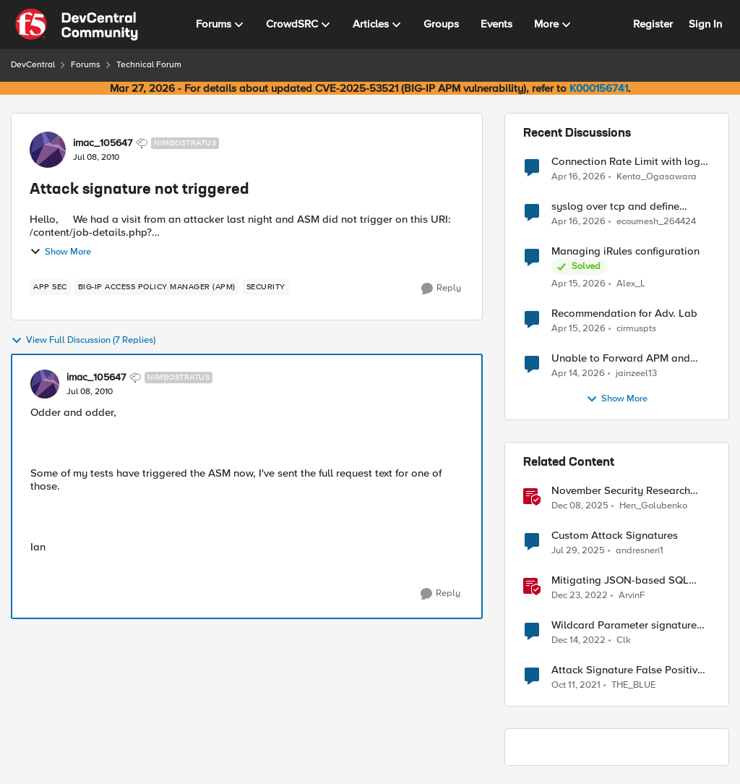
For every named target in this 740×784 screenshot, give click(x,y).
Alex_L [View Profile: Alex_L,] (630, 283)
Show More (60, 251)
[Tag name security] (266, 287)
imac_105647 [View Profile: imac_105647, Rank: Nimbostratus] (102, 143)
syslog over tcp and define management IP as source (615, 206)
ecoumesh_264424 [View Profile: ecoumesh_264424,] (656, 221)
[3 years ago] (579, 596)
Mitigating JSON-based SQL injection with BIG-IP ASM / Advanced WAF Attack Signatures (620, 580)
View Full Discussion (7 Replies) (83, 340)
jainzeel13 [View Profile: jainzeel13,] (636, 373)
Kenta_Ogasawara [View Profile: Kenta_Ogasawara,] (656, 176)
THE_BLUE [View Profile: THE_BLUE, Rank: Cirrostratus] (633, 685)
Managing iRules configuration (625, 251)
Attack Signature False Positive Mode (627, 670)
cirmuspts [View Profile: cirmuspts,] (636, 328)
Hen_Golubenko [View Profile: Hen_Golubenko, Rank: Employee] (653, 505)
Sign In (705, 23)
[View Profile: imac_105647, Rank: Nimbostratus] (48, 150)
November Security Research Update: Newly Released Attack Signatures (629, 491)
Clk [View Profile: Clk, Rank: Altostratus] (623, 640)
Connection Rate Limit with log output (625, 161)
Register (653, 23)
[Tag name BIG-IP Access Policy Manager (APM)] (156, 287)
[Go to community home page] (76, 24)
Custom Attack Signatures (614, 535)
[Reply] (441, 288)
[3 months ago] (578, 176)
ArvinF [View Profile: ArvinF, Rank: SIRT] (632, 595)
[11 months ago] (578, 551)
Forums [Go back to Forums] (85, 64)
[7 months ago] (579, 506)
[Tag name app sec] (50, 287)
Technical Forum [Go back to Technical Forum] (148, 64)
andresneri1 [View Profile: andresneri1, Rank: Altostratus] (639, 550)
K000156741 (598, 88)
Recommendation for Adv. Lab (624, 313)
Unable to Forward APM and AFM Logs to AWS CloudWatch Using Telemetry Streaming (625, 358)
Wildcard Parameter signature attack (624, 625)
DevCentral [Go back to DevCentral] (33, 64)
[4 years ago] (576, 685)
